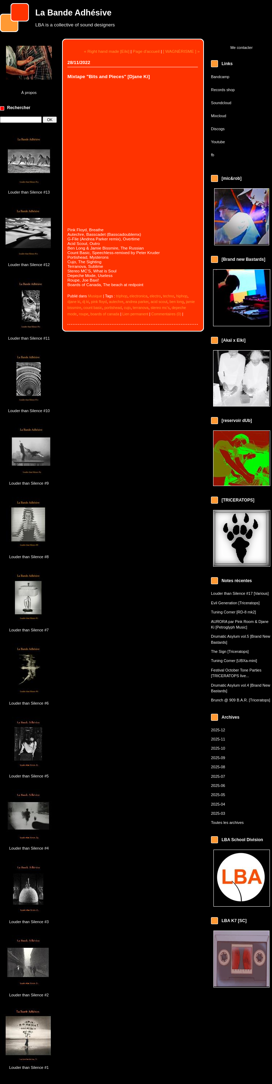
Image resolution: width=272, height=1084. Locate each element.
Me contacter (241, 47)
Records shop (223, 90)
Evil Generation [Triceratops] (235, 603)
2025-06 (218, 785)
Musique (95, 296)
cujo (127, 307)
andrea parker (137, 302)
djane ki (73, 302)
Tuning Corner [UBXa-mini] (234, 660)
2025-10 (218, 748)
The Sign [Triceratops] (230, 651)
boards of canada (104, 314)
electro (155, 296)
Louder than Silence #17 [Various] (240, 593)
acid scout (159, 302)
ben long (176, 302)
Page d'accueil (146, 51)
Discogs (218, 129)
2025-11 (218, 739)
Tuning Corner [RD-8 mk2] (233, 612)
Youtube (218, 142)
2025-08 (218, 767)
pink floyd (99, 302)
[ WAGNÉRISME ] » (181, 51)
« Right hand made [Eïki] (106, 51)
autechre (116, 302)
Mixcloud (218, 116)
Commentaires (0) (166, 314)
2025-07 (218, 776)
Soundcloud (221, 103)
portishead (113, 307)
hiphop (181, 296)
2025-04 (218, 804)
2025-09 (218, 758)
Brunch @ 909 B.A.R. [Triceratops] (240, 700)
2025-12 (218, 730)
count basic (92, 307)
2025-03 (218, 813)
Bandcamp (220, 77)
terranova (141, 307)
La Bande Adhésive (73, 12)
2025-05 (218, 795)
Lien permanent (135, 314)
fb (212, 155)
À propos (29, 92)
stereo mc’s (160, 307)
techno (168, 296)
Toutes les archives (227, 822)
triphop (121, 296)
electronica (138, 296)
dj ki (85, 302)
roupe (83, 314)
